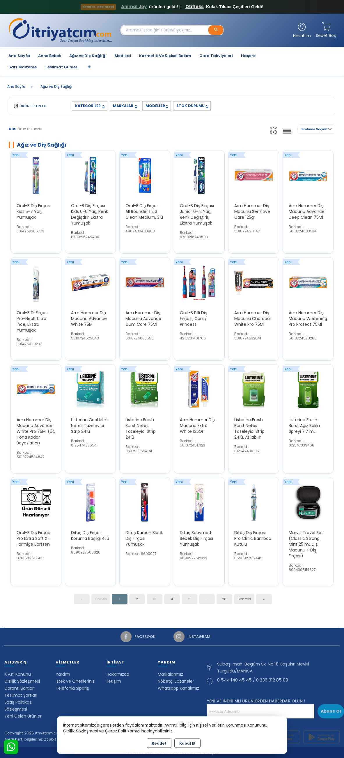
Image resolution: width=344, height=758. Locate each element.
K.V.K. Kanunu (17, 674)
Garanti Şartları (19, 688)
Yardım (63, 674)
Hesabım (302, 36)
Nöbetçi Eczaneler (176, 681)
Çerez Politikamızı (122, 731)
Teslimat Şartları (20, 695)
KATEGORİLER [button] (88, 105)
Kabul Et (187, 743)
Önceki (101, 599)
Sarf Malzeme (22, 67)
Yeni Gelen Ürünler (23, 716)
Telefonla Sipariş (72, 688)
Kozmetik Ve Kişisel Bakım (165, 55)
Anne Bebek (49, 55)
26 (224, 599)
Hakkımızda (118, 674)
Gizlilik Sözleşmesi (22, 681)
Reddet (159, 743)
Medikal (123, 55)
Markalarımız (170, 674)
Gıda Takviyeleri (216, 55)
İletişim (114, 681)
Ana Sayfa (19, 55)
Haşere (248, 55)
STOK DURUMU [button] (190, 105)
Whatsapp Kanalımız (178, 688)
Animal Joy (134, 6)
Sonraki (244, 599)
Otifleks (194, 6)
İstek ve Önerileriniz (75, 681)
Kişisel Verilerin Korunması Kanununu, (231, 725)
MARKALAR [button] (123, 105)
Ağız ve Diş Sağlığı (88, 55)
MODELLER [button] (155, 105)
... (206, 599)
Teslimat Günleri (62, 67)
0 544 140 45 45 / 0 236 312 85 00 (252, 680)
